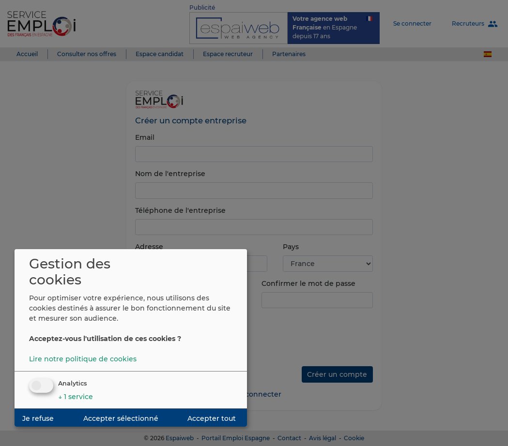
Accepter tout (211, 418)
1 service (75, 396)
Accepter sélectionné (120, 418)
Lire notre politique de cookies (83, 359)
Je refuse (38, 418)
